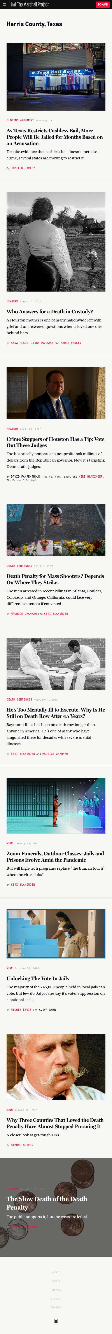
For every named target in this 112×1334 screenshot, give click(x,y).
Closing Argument (20, 120)
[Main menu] (4, 4)
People (56, 1281)
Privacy (56, 1289)
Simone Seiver (22, 1145)
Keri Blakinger (91, 476)
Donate (103, 4)
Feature (13, 301)
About (56, 1272)
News (10, 843)
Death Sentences (19, 566)
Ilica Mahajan (42, 343)
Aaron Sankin (71, 343)
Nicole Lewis (21, 1009)
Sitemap (56, 1298)
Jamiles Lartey (23, 168)
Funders (56, 1307)
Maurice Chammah (24, 613)
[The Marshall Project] (29, 4)
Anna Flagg (19, 343)
